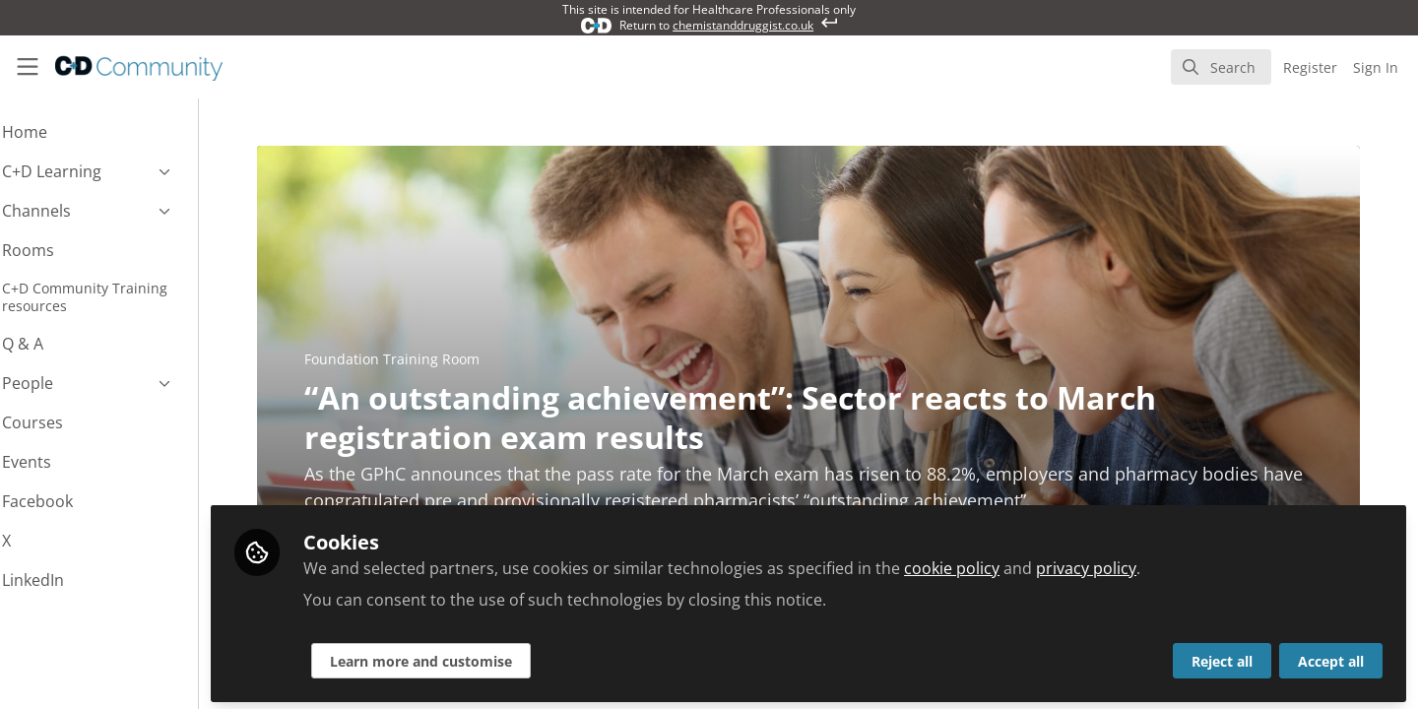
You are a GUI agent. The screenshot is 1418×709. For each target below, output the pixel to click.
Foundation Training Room (418, 359)
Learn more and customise (474, 656)
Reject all (1222, 656)
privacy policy (1139, 563)
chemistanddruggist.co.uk (743, 25)
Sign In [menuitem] (1375, 67)
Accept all (1331, 656)
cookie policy (1005, 563)
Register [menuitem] (1310, 67)
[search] (1221, 67)
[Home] (125, 67)
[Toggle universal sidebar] (27, 67)
